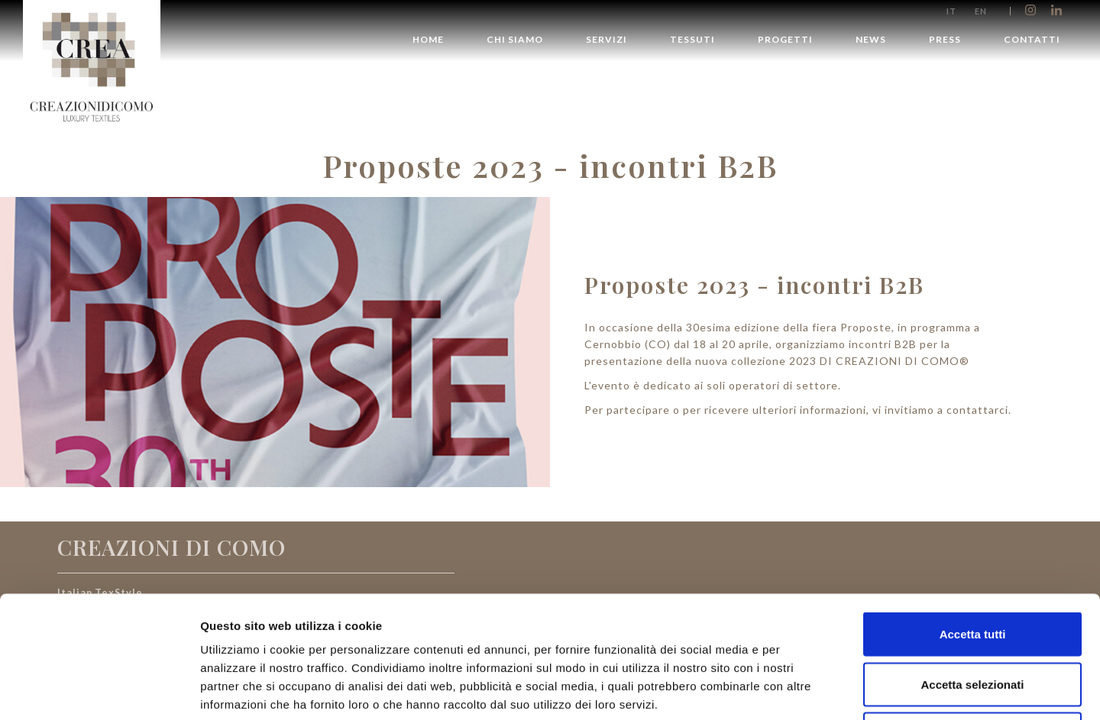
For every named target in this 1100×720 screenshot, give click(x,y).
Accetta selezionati (972, 569)
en (981, 11)
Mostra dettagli (803, 689)
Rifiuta (973, 619)
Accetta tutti (973, 519)
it (951, 11)
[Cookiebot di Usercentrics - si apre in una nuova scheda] (99, 690)
